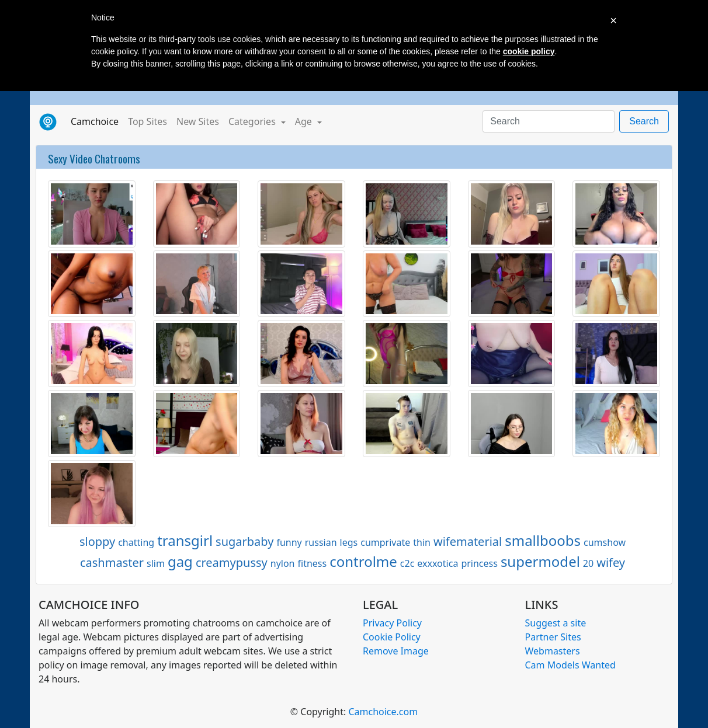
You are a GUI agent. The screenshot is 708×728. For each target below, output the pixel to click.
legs (349, 542)
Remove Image (396, 651)
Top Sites (147, 121)
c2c (407, 563)
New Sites (197, 121)
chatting (136, 542)
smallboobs (543, 540)
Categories (253, 121)
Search (644, 121)
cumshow (605, 542)
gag (180, 561)
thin (422, 542)
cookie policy (529, 51)
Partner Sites (553, 637)
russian (321, 542)
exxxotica (437, 563)
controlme (363, 561)
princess (479, 563)
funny (288, 542)
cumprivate (385, 542)
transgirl (185, 540)
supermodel (540, 561)
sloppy (97, 541)
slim (156, 563)
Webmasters (552, 651)
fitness (312, 563)
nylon (282, 563)
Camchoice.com (383, 711)
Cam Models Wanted (570, 665)
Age (304, 121)
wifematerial (467, 541)
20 (588, 563)
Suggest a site (555, 622)
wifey (610, 562)
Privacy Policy (392, 622)
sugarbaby (244, 541)
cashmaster (112, 562)
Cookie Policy (392, 637)
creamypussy (232, 562)
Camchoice (97, 121)
